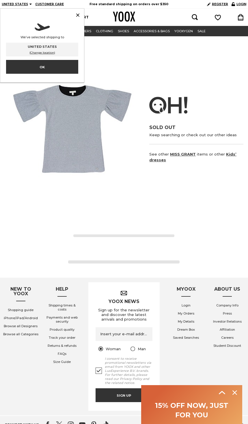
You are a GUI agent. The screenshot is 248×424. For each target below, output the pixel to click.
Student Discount (227, 346)
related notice (122, 383)
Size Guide (62, 362)
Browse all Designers (21, 326)
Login (186, 305)
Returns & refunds (62, 346)
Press (227, 313)
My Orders (186, 313)
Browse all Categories (20, 334)
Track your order (62, 338)
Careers (227, 338)
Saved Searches (186, 338)
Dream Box (186, 330)
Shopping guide (20, 310)
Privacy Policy (131, 379)
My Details (186, 321)
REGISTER (217, 4)
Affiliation (227, 330)
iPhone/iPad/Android (21, 318)
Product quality (62, 330)
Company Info (227, 305)
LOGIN (239, 4)
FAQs (62, 354)
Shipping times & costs (62, 307)
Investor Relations (227, 321)
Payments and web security (62, 319)
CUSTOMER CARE (49, 4)
